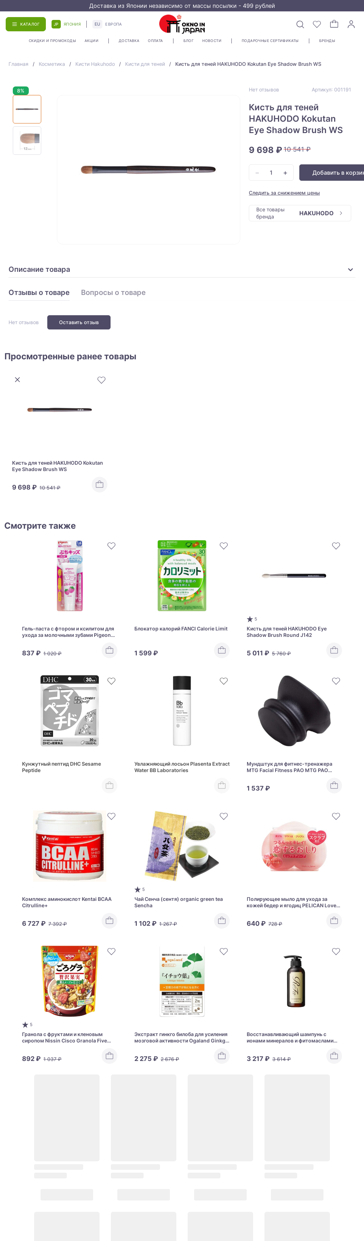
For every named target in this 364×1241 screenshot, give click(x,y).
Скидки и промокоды (52, 40)
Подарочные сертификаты (270, 40)
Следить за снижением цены (284, 193)
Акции (91, 40)
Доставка (129, 40)
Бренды (327, 40)
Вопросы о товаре (113, 293)
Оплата (155, 40)
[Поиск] (300, 24)
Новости (211, 40)
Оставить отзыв (79, 322)
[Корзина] (334, 24)
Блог (188, 40)
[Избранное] (317, 24)
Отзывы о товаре (39, 293)
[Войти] (351, 24)
